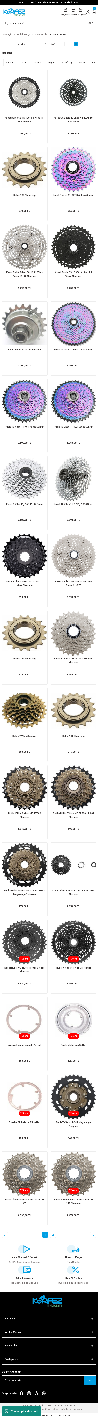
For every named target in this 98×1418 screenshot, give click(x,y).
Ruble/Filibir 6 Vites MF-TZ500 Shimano (24, 815)
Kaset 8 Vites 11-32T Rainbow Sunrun (73, 195)
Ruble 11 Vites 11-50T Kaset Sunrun (73, 349)
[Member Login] (88, 12)
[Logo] (16, 12)
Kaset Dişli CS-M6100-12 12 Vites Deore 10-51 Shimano (24, 274)
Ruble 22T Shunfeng (24, 658)
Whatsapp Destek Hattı (21, 1411)
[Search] (49, 23)
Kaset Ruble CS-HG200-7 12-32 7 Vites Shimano (24, 583)
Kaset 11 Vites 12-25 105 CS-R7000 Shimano (73, 660)
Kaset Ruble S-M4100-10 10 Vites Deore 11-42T (73, 583)
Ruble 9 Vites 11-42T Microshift (73, 968)
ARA (90, 23)
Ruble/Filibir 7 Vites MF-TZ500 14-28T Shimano (73, 815)
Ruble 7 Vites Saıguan (24, 736)
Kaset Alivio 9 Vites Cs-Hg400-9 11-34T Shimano (73, 1201)
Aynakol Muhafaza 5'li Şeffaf (24, 1122)
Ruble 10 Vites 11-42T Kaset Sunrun (73, 427)
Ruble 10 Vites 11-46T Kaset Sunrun (24, 427)
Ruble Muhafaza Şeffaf (73, 1045)
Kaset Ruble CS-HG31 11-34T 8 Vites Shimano (24, 970)
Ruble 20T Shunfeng (24, 195)
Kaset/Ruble (59, 34)
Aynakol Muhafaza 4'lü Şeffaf (24, 1045)
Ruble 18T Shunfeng (73, 736)
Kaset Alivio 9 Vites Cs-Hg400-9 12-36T (24, 1201)
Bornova (73, 11)
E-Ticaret (41, 1416)
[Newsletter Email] (49, 1380)
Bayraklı (65, 11)
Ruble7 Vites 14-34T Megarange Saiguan (73, 1124)
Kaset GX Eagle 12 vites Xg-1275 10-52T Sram (74, 119)
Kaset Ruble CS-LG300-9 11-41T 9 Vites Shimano (73, 274)
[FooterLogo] (49, 1301)
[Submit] (90, 1380)
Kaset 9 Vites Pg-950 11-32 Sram (24, 504)
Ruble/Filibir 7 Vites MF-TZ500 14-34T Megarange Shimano (24, 892)
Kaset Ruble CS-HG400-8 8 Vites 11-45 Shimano (24, 119)
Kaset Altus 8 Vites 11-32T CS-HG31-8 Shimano (73, 892)
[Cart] (94, 12)
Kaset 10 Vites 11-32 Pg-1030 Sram (73, 504)
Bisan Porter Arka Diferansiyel (24, 349)
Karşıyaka (81, 11)
